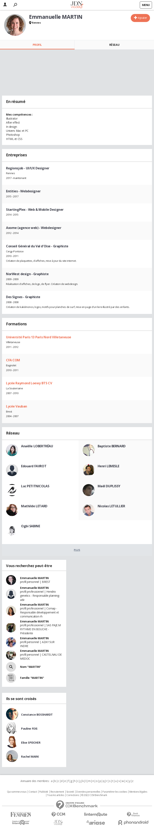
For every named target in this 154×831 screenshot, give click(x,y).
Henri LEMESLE (109, 466)
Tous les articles (55, 795)
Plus (77, 550)
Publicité (43, 791)
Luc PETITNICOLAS (35, 486)
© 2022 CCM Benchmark (94, 795)
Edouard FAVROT (33, 466)
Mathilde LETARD (34, 506)
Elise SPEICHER (30, 742)
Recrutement (57, 791)
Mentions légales (138, 791)
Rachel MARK (30, 756)
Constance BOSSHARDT (37, 714)
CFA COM (13, 360)
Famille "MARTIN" (32, 678)
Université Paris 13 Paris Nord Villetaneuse (38, 337)
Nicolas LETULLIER (111, 506)
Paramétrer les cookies (114, 791)
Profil (37, 45)
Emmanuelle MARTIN (34, 578)
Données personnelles (88, 791)
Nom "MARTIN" (30, 667)
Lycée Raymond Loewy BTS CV (29, 383)
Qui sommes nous (16, 791)
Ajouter (142, 18)
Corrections (72, 795)
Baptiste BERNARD (112, 446)
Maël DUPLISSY (109, 486)
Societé (70, 791)
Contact (33, 791)
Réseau (114, 45)
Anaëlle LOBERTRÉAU (37, 446)
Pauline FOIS (29, 728)
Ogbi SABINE (30, 526)
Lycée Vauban (16, 406)
